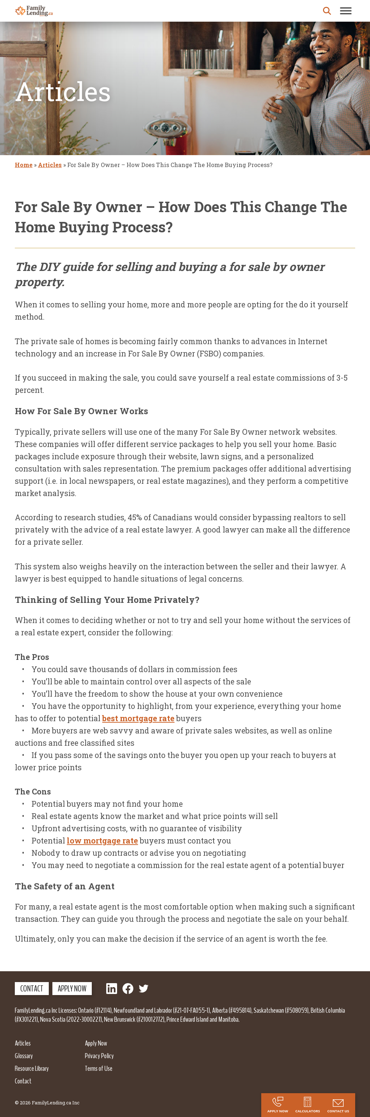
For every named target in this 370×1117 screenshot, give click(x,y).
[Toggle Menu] (346, 10)
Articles (50, 164)
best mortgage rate (138, 718)
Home (24, 164)
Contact (31, 988)
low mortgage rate (102, 841)
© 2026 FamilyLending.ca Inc (47, 1102)
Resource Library (32, 1068)
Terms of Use (98, 1068)
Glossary (24, 1056)
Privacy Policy (99, 1056)
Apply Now (72, 988)
